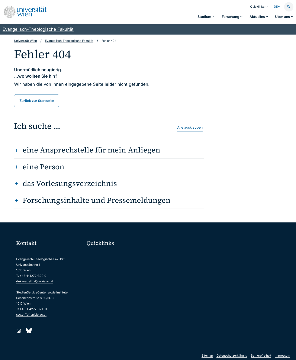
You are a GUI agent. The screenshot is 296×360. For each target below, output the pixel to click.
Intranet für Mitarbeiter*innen (109, 289)
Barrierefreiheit (261, 355)
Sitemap (207, 355)
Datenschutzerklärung (231, 355)
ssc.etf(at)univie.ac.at (31, 314)
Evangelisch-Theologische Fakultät (38, 29)
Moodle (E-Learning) (103, 253)
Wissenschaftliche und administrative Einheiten (120, 307)
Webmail (95, 262)
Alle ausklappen (190, 127)
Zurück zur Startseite (36, 101)
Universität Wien (25, 40)
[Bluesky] (28, 330)
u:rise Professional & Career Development (118, 316)
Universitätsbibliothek (104, 298)
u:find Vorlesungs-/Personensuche (113, 280)
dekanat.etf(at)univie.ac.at (34, 281)
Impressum (282, 355)
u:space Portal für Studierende (110, 271)
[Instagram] (19, 330)
